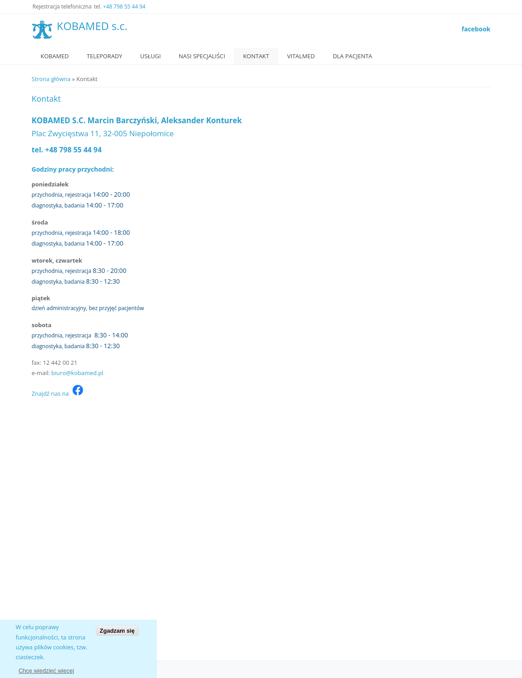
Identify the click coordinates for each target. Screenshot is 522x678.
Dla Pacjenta (352, 56)
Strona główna (51, 79)
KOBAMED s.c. (92, 26)
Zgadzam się (117, 630)
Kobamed (55, 56)
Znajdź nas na (57, 393)
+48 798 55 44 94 (124, 6)
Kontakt (256, 56)
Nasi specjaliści (202, 56)
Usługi (150, 56)
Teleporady (104, 56)
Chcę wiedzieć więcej (46, 671)
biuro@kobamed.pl (78, 373)
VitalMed (301, 56)
